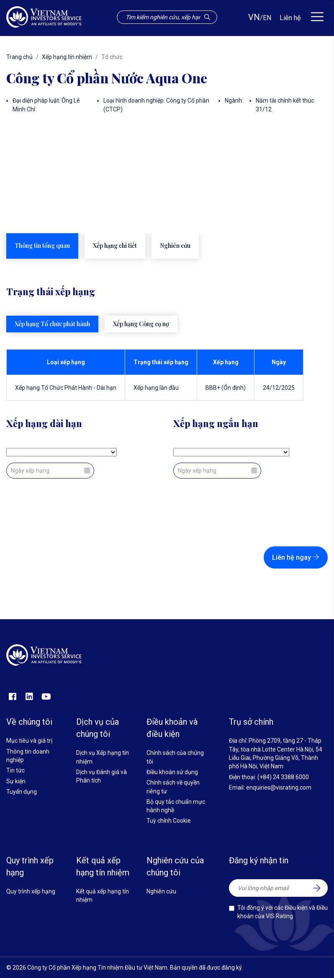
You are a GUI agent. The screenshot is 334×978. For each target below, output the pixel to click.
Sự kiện (16, 781)
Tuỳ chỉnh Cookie (168, 820)
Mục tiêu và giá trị (29, 740)
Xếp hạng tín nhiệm (67, 57)
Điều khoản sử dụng (172, 772)
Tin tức (15, 770)
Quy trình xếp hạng (30, 891)
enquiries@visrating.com (278, 787)
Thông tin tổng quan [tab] (42, 246)
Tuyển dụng (21, 791)
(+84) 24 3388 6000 (283, 777)
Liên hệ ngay (295, 557)
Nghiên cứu (161, 891)
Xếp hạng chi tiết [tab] (115, 246)
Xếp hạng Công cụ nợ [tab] (141, 324)
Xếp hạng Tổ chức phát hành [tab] (52, 324)
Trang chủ (19, 57)
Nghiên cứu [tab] (175, 246)
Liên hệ (290, 18)
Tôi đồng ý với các (282, 911)
